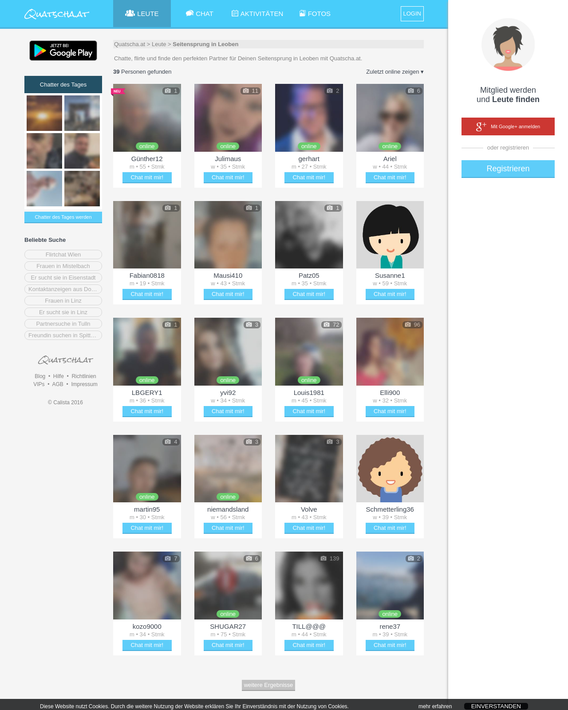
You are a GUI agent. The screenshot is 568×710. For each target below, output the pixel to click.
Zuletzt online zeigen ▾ (395, 71)
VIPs (38, 384)
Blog (40, 376)
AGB (57, 384)
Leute (159, 44)
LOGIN (412, 13)
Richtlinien (83, 376)
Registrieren (507, 168)
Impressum (84, 384)
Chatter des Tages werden (63, 217)
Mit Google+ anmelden (508, 126)
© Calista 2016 (65, 402)
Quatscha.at (129, 44)
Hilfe (58, 376)
